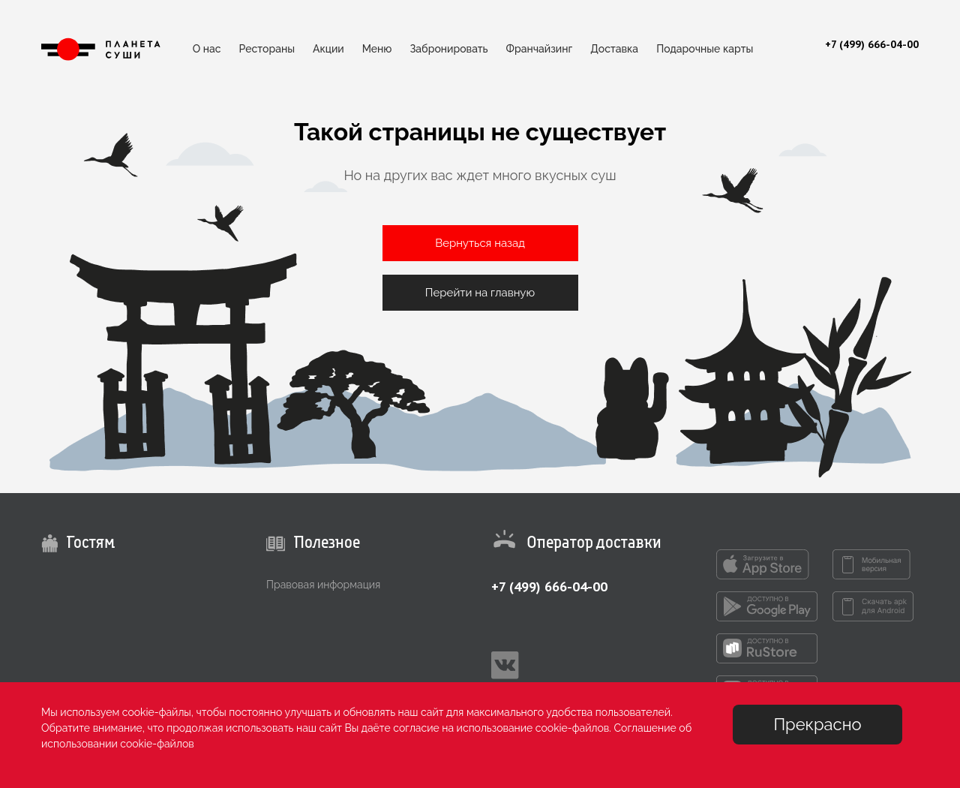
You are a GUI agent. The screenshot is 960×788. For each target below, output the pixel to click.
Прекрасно (817, 724)
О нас (207, 49)
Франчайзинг (539, 49)
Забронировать (449, 49)
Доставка (614, 49)
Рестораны (267, 49)
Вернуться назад (480, 243)
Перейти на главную (480, 292)
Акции (328, 49)
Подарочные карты (704, 49)
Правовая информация (323, 585)
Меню (377, 49)
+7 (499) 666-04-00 (549, 586)
